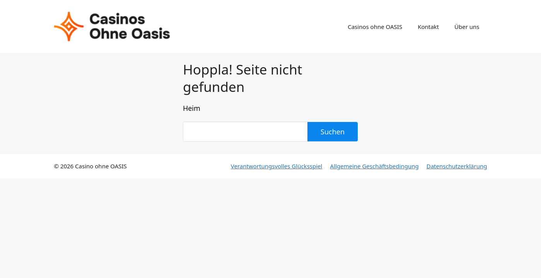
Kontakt (428, 27)
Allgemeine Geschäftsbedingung (374, 166)
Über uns (466, 27)
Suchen (333, 131)
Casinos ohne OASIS (375, 27)
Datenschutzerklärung (457, 166)
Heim (191, 108)
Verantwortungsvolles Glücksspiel (277, 166)
